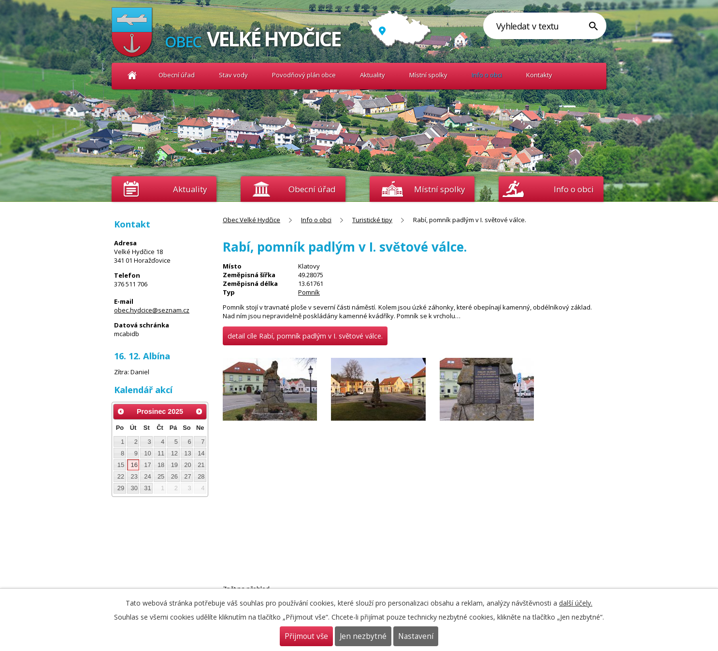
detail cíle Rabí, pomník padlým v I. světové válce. (305, 335)
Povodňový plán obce (304, 75)
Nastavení (415, 636)
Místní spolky (428, 75)
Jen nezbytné (363, 636)
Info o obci (487, 75)
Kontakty (539, 75)
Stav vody (233, 75)
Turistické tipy (372, 219)
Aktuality (190, 189)
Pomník (309, 292)
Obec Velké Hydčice (132, 75)
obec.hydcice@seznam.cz (151, 310)
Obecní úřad (176, 75)
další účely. (575, 603)
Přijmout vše (306, 636)
